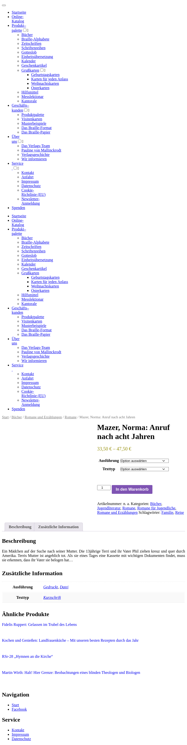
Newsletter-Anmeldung (30, 201)
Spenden (18, 208)
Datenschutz (31, 186)
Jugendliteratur (108, 508)
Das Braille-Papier (35, 132)
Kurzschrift (52, 597)
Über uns (15, 341)
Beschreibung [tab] (20, 527)
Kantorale (29, 101)
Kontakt (27, 173)
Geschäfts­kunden (20, 310)
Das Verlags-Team (35, 146)
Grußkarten (30, 70)
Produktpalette (32, 115)
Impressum (30, 181)
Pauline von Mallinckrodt (41, 150)
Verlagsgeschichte (35, 155)
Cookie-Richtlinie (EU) (33, 192)
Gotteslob (29, 52)
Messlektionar (32, 97)
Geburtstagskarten (45, 75)
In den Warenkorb (132, 489)
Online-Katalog (18, 19)
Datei (64, 587)
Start (5, 417)
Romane (71, 417)
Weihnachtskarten (45, 83)
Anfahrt (27, 177)
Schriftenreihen (33, 48)
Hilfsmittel (29, 92)
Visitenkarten (31, 119)
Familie (167, 512)
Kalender (28, 61)
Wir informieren (34, 159)
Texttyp (109, 469)
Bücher (27, 35)
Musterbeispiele (33, 123)
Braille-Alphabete (35, 39)
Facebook (19, 709)
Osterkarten (40, 88)
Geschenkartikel (34, 65)
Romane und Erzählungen (43, 417)
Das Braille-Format (36, 128)
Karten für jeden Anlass (49, 79)
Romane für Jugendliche (156, 508)
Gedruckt (50, 587)
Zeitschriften (31, 43)
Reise (179, 512)
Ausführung (109, 460)
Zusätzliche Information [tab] (58, 527)
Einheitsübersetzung (37, 57)
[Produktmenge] (104, 487)
